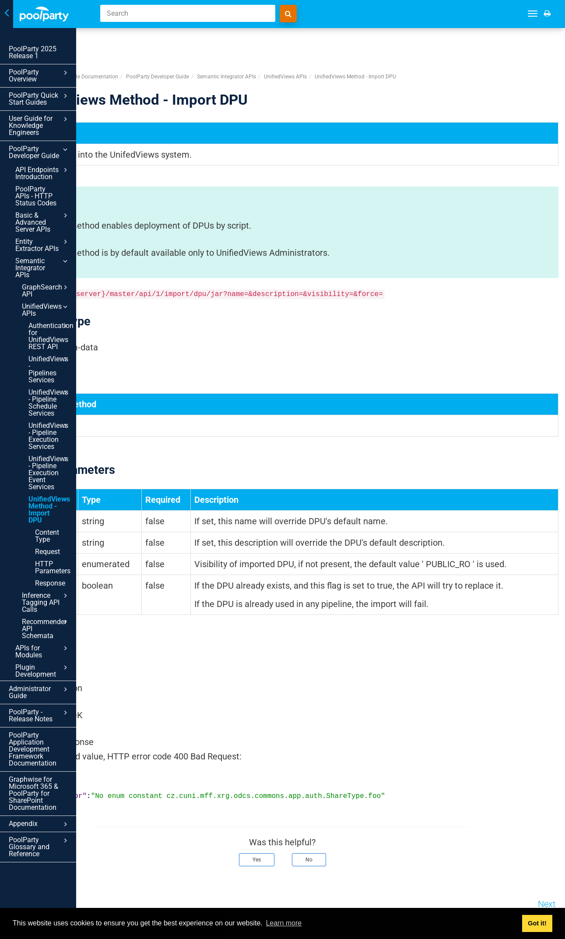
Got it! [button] (537, 923)
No (356, 854)
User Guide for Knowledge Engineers (48, 115)
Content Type (55, 462)
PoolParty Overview (48, 73)
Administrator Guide (48, 584)
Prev (125, 898)
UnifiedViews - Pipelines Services (58, 316)
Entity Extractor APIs (51, 217)
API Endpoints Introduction (51, 159)
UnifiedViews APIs (55, 264)
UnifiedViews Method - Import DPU (58, 442)
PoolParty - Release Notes (48, 603)
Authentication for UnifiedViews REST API (58, 287)
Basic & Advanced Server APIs (51, 197)
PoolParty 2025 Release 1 (32, 52)
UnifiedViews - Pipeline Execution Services (58, 380)
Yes (304, 854)
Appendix (48, 705)
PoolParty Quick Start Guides (48, 91)
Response (50, 506)
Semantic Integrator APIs (51, 236)
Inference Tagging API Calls (55, 522)
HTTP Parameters (52, 490)
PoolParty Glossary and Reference (48, 724)
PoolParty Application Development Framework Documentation (42, 633)
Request (47, 474)
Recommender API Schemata (55, 541)
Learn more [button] (284, 923)
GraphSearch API (55, 252)
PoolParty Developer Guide (48, 138)
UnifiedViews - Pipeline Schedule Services (58, 346)
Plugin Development (51, 569)
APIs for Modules (51, 557)
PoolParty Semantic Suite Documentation (163, 43)
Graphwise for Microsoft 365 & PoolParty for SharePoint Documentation (33, 674)
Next (546, 898)
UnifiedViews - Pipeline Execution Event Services (58, 413)
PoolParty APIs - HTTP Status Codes (45, 178)
